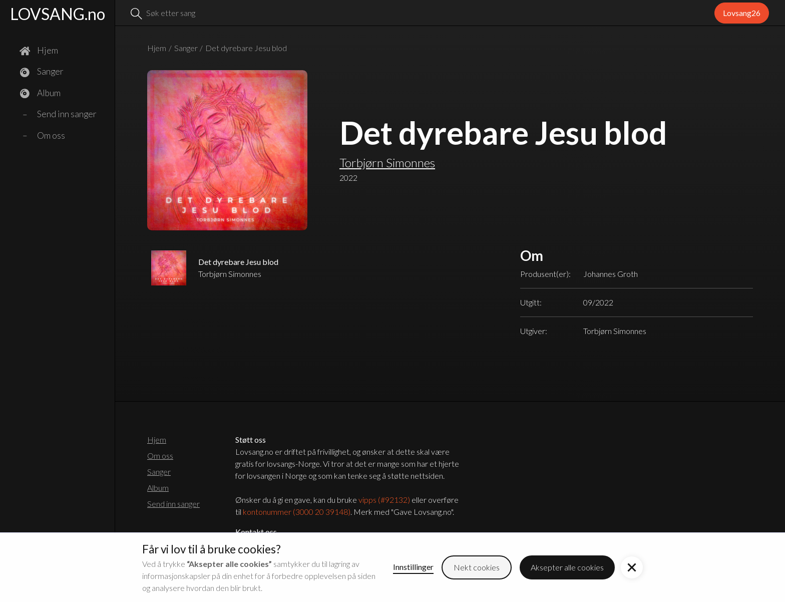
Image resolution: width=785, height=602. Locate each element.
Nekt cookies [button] (477, 567)
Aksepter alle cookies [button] (567, 567)
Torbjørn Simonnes (387, 162)
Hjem (156, 48)
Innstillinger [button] (413, 566)
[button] (632, 567)
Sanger (186, 48)
